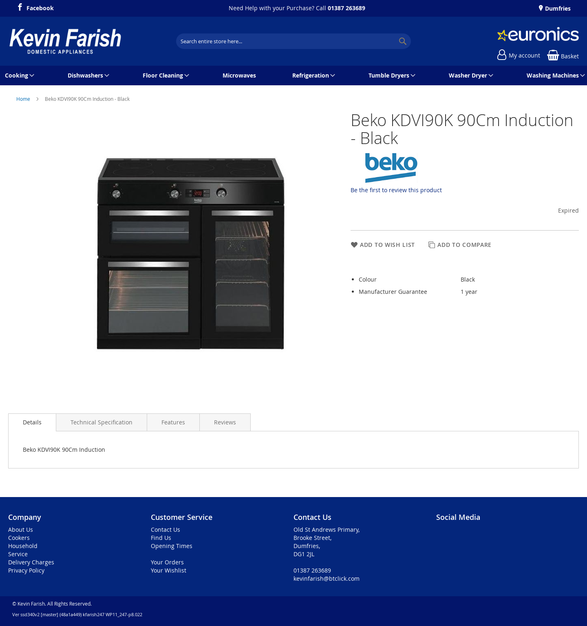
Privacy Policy (26, 570)
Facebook (40, 7)
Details (32, 422)
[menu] (293, 75)
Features (173, 422)
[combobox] (293, 41)
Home (23, 98)
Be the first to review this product (396, 190)
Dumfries (557, 8)
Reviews (225, 422)
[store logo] (65, 41)
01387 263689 (346, 8)
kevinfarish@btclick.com (327, 578)
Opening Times (171, 546)
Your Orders (167, 562)
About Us (20, 529)
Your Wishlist (168, 570)
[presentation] (32, 422)
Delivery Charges (31, 562)
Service (18, 554)
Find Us (161, 538)
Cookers (19, 538)
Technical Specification (101, 422)
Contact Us (165, 529)
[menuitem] (18, 75)
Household (23, 546)
